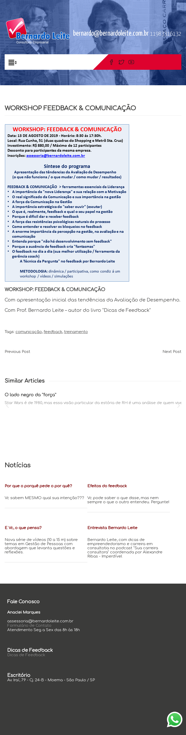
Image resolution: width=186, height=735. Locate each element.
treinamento (76, 332)
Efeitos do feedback (107, 486)
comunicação (29, 332)
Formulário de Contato (29, 625)
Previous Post (17, 352)
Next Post (171, 352)
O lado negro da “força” (30, 395)
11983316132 (165, 34)
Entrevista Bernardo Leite (112, 528)
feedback (53, 332)
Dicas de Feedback (26, 655)
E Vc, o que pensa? (23, 528)
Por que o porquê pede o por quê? (38, 486)
